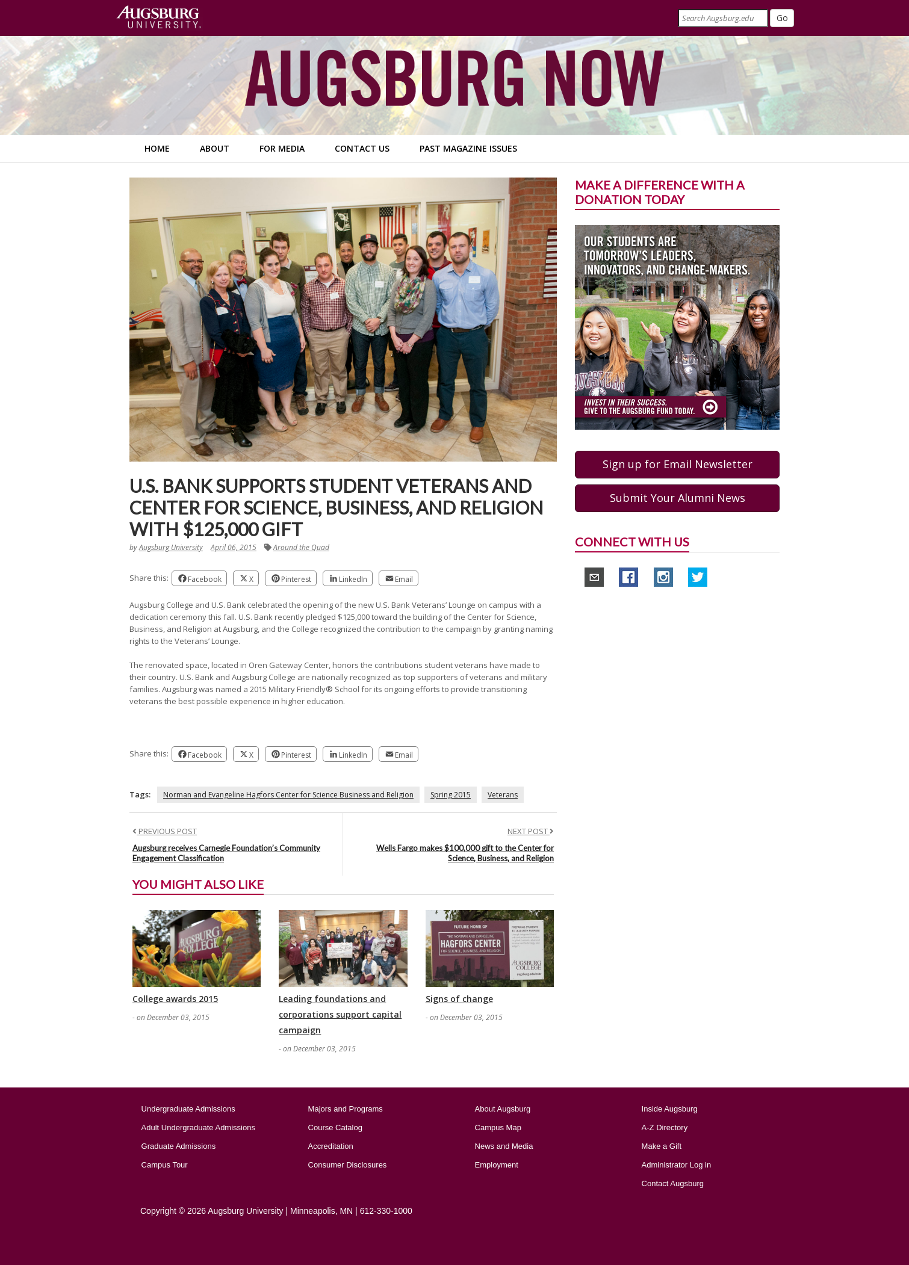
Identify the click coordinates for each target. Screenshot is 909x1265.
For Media (282, 148)
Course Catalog (335, 1127)
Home (157, 148)
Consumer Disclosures (347, 1164)
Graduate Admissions (178, 1146)
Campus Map (498, 1127)
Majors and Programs (345, 1108)
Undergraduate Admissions (188, 1108)
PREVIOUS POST (164, 831)
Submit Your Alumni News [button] (677, 497)
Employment (496, 1164)
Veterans (503, 795)
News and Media (504, 1146)
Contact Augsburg (673, 1183)
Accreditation (330, 1146)
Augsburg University (171, 547)
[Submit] (782, 18)
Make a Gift (661, 1146)
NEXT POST (530, 831)
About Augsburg (503, 1108)
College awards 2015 (175, 998)
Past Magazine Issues (468, 148)
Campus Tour (164, 1164)
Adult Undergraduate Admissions (198, 1127)
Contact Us (362, 148)
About (214, 148)
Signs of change (459, 998)
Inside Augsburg (670, 1108)
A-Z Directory (665, 1127)
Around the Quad (301, 547)
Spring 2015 (450, 795)
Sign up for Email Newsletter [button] (677, 464)
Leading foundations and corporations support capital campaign (340, 1014)
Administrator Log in (677, 1164)
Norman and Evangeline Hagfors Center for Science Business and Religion (288, 795)
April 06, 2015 (233, 547)
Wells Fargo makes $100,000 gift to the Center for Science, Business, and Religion (465, 853)
